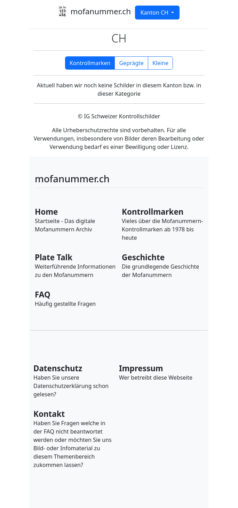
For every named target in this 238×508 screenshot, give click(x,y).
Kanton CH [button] (155, 12)
